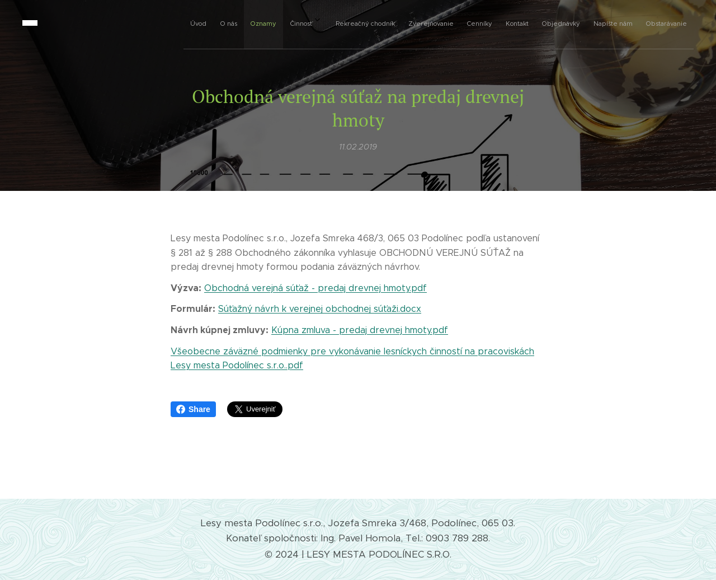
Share (193, 409)
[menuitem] (474, 23)
